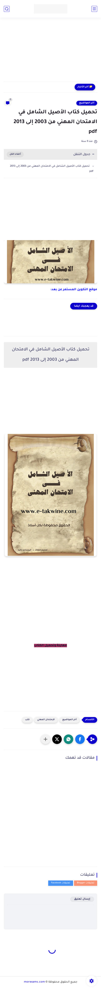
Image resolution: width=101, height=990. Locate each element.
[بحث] (7, 9)
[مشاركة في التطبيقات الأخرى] (45, 739)
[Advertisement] (50, 52)
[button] (80, 739)
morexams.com (34, 982)
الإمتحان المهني (46, 720)
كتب (27, 720)
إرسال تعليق (82, 899)
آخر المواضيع (86, 103)
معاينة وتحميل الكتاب (50, 645)
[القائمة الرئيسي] (94, 9)
